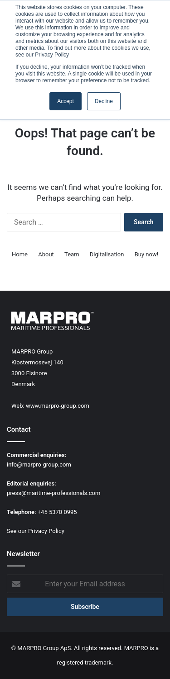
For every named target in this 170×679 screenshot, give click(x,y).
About (46, 254)
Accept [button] (65, 101)
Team (71, 254)
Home (20, 254)
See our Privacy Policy (35, 531)
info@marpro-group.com (39, 464)
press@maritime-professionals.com (53, 493)
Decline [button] (104, 101)
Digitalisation (107, 254)
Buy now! (146, 254)
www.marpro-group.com (57, 405)
